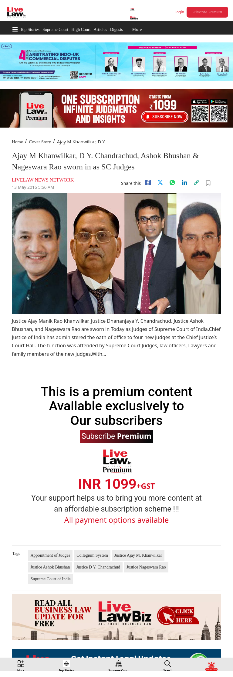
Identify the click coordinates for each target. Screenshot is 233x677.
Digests (116, 29)
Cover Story (40, 141)
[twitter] (160, 182)
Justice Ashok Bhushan (50, 567)
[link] (196, 182)
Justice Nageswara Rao (146, 567)
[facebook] (148, 182)
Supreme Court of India (51, 579)
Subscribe (116, 436)
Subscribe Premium (207, 12)
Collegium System (92, 555)
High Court (80, 29)
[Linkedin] (184, 182)
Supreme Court (55, 29)
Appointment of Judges (50, 555)
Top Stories (29, 29)
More (137, 29)
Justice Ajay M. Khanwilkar (138, 555)
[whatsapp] (172, 182)
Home (17, 141)
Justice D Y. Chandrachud (98, 567)
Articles (100, 29)
